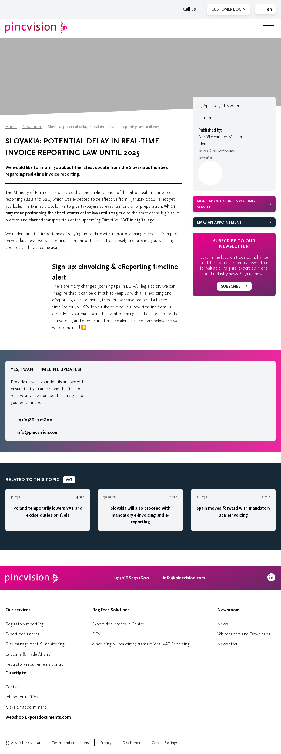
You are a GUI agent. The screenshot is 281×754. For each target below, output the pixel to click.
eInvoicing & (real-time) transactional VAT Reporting (141, 644)
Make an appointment (219, 222)
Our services (18, 609)
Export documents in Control (118, 624)
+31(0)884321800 (31, 420)
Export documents (22, 634)
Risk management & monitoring (35, 644)
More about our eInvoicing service (226, 204)
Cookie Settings (165, 742)
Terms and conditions (70, 742)
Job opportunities (21, 696)
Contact (12, 686)
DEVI (97, 634)
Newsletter (227, 644)
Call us (187, 9)
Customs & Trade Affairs (27, 654)
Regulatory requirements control (35, 664)
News (222, 624)
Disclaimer (131, 742)
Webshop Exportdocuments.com (38, 717)
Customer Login (228, 9)
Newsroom (32, 126)
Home (11, 126)
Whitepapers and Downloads (243, 634)
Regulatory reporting (24, 624)
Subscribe (231, 286)
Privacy (105, 742)
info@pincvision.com (37, 432)
